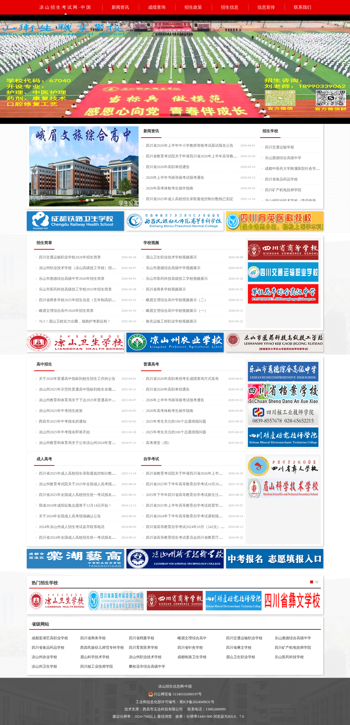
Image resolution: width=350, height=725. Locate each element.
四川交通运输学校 (279, 149)
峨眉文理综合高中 (192, 638)
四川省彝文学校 (239, 647)
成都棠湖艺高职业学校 (50, 638)
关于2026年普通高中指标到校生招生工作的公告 (77, 379)
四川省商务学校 (93, 638)
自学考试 (151, 459)
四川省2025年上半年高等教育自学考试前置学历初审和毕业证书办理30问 (204, 505)
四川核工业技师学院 (96, 666)
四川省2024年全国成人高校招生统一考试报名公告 (79, 537)
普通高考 (151, 364)
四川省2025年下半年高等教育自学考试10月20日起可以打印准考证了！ (202, 484)
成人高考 (44, 459)
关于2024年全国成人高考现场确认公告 (70, 516)
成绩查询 (157, 7)
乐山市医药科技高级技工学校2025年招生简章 (75, 289)
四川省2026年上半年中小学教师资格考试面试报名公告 (189, 145)
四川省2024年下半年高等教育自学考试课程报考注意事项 (191, 516)
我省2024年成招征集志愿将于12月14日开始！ (75, 505)
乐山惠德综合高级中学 (283, 159)
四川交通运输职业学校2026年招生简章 (70, 257)
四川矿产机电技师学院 (283, 191)
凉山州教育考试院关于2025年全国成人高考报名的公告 (82, 484)
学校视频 (151, 243)
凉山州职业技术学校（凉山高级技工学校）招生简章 (81, 268)
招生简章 (44, 243)
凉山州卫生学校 (44, 666)
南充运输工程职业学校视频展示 (171, 321)
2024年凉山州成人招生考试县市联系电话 (72, 527)
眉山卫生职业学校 (240, 657)
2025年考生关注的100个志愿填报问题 (176, 421)
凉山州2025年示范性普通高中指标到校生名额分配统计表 (84, 389)
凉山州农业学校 (44, 657)
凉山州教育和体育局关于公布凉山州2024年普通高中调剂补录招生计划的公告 (101, 443)
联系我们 (302, 7)
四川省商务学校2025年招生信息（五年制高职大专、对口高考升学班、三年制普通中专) (109, 300)
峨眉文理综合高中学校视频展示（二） (177, 300)
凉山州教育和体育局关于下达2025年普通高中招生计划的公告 (88, 400)
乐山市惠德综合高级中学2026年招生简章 (72, 279)
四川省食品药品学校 (281, 181)
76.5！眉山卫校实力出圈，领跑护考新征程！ (75, 321)
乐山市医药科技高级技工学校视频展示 (177, 279)
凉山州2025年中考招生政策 (61, 411)
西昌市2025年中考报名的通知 (62, 421)
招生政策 (193, 7)
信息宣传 (266, 7)
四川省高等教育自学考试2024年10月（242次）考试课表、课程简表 (200, 527)
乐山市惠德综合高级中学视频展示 (173, 268)
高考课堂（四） (158, 443)
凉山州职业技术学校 (145, 657)
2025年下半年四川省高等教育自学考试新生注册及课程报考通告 (197, 495)
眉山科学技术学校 (94, 657)
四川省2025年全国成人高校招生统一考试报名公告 (79, 495)
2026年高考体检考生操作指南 (169, 188)
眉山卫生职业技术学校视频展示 (171, 257)
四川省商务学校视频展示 (166, 289)
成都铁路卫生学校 (192, 657)
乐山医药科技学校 (289, 657)
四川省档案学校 (141, 638)
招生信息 (229, 7)
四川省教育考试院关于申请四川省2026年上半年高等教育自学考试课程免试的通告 (211, 156)
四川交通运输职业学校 (244, 638)
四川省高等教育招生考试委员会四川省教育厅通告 (186, 537)
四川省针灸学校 (190, 647)
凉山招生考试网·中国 (65, 7)
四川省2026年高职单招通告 (168, 167)
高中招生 (44, 364)
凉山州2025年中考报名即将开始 (64, 432)
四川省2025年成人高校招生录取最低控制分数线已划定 (189, 199)
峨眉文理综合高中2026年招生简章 (66, 311)
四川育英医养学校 (143, 647)
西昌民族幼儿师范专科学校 (102, 647)
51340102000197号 (187, 694)
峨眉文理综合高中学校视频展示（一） (177, 311)
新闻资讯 (120, 7)
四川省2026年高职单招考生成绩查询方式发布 (182, 379)
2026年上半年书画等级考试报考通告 (175, 177)
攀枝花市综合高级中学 (147, 666)
